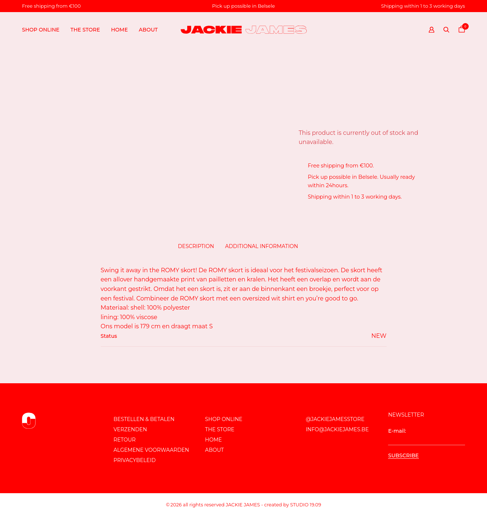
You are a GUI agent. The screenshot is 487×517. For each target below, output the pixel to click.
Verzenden (130, 429)
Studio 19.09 (305, 504)
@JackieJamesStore (335, 419)
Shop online (40, 29)
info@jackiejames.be (337, 429)
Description (196, 246)
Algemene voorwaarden (151, 450)
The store (85, 29)
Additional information (261, 246)
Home (119, 29)
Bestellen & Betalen (144, 419)
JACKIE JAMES (243, 504)
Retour (125, 439)
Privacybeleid (135, 460)
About (148, 29)
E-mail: (426, 436)
